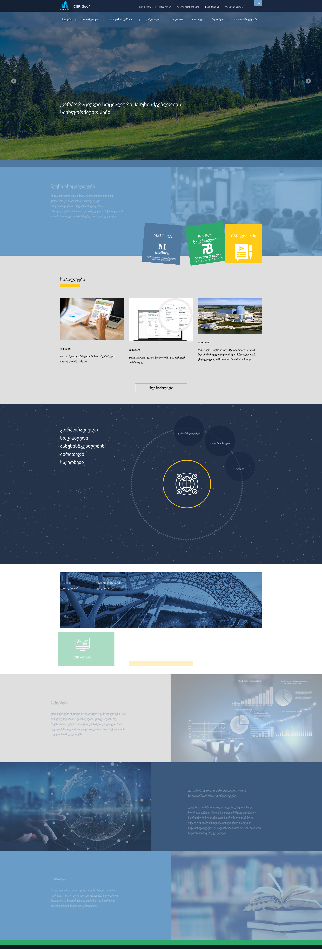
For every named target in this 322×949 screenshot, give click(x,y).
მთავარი (67, 19)
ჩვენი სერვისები (234, 7)
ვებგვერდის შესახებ (188, 7)
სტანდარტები (152, 19)
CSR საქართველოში (245, 19)
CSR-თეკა (197, 19)
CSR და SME (176, 19)
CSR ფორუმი (146, 7)
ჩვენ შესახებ (212, 7)
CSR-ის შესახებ (89, 19)
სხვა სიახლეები (161, 388)
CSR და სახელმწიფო (121, 19)
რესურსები (218, 19)
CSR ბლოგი (165, 7)
